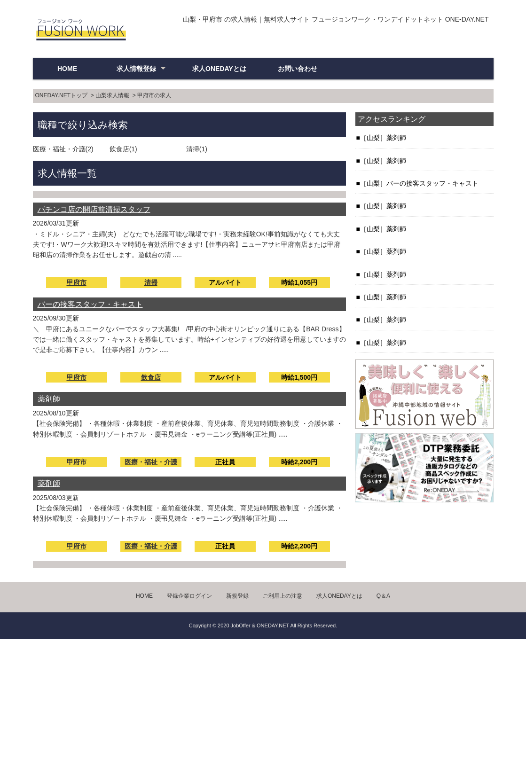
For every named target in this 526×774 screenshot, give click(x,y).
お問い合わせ (297, 68)
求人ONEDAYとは (219, 68)
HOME (67, 68)
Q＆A (383, 596)
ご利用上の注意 (282, 596)
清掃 (192, 149)
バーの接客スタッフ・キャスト (90, 304)
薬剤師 (49, 399)
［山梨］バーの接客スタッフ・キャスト (419, 183)
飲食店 (119, 149)
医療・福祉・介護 (59, 149)
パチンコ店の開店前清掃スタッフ (94, 209)
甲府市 (76, 282)
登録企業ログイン (189, 596)
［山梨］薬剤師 (383, 137)
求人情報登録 (136, 68)
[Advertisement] (263, 705)
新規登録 (237, 596)
